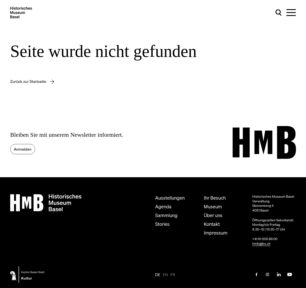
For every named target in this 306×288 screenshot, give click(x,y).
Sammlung (166, 215)
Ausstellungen (170, 197)
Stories (162, 224)
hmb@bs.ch (261, 243)
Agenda (163, 206)
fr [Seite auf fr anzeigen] (172, 275)
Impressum (215, 232)
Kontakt (212, 224)
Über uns (213, 215)
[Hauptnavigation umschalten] (291, 13)
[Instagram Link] (267, 274)
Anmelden (22, 149)
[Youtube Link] (289, 274)
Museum (213, 206)
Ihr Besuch (215, 197)
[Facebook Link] (256, 274)
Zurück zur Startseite (28, 81)
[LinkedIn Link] (278, 274)
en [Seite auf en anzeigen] (165, 275)
